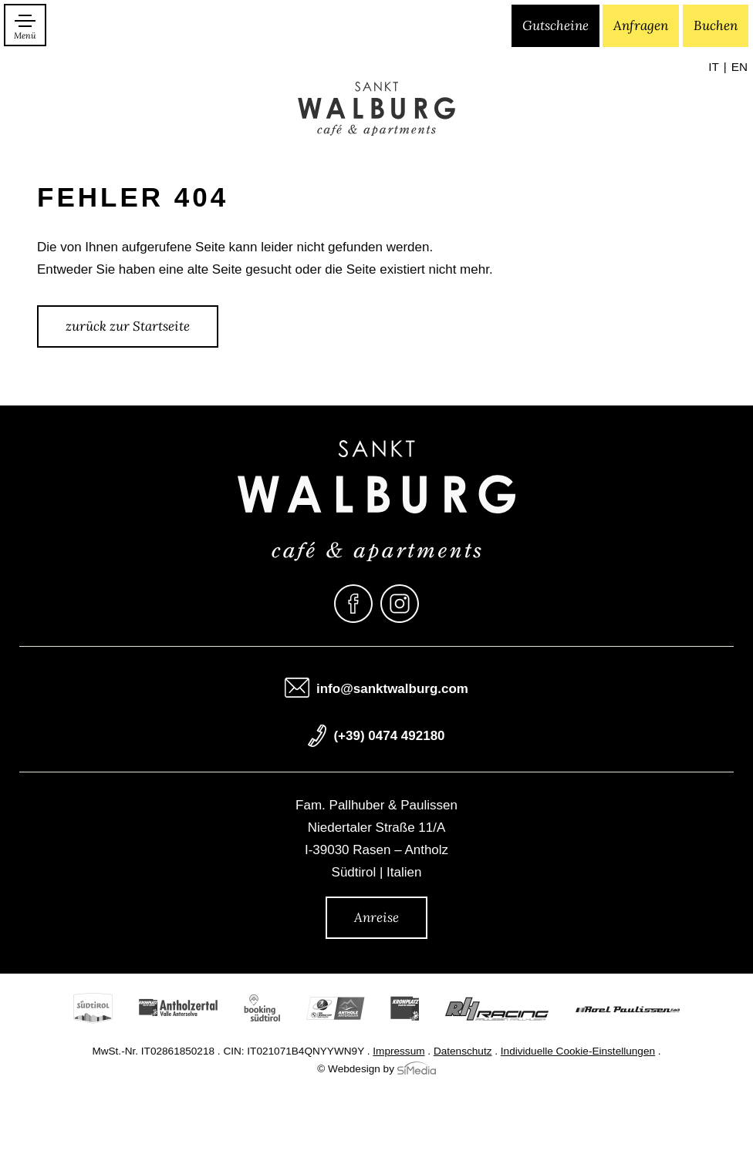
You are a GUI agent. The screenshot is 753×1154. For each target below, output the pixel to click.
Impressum (398, 1052)
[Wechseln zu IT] (717, 68)
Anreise (376, 917)
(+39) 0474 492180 (388, 736)
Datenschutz (463, 1052)
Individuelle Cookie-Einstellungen (578, 1052)
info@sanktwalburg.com (392, 689)
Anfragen (640, 25)
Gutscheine (555, 25)
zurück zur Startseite (128, 326)
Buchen (716, 25)
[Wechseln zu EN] (739, 68)
